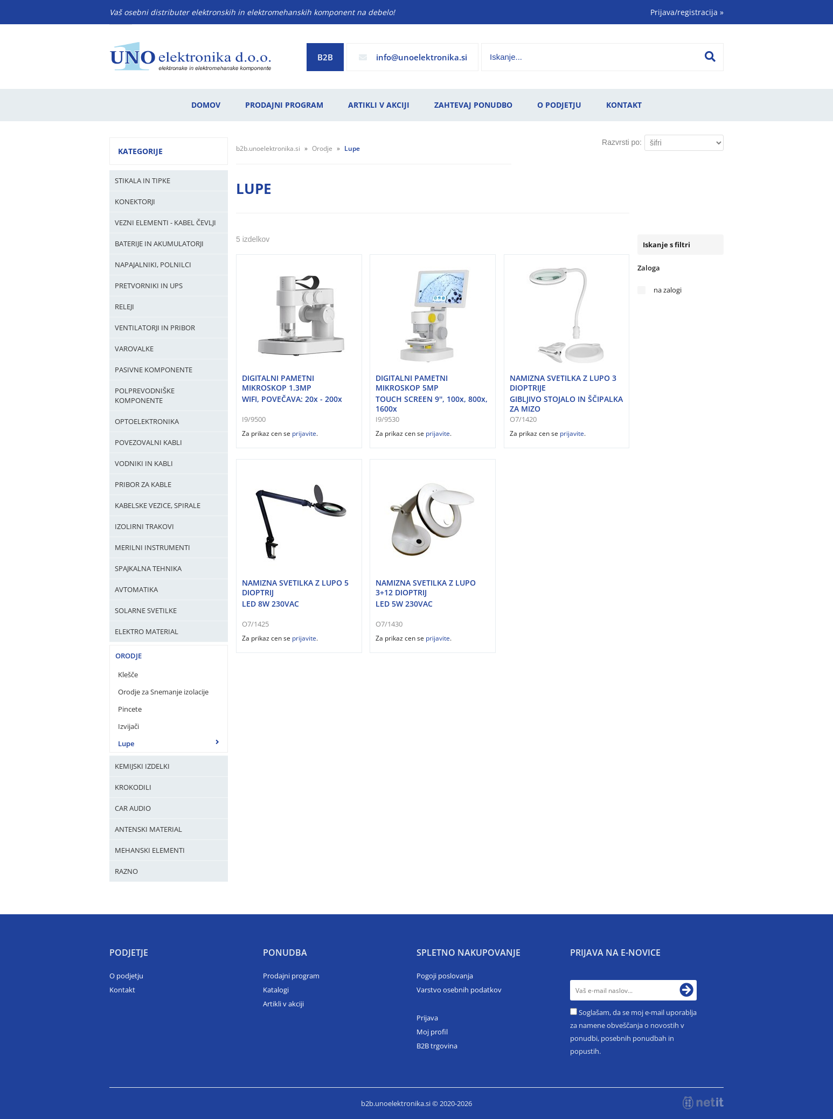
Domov (205, 105)
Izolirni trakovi (144, 526)
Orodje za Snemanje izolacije (163, 692)
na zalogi (668, 290)
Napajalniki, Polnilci (153, 264)
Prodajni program (284, 105)
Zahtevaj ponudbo (473, 105)
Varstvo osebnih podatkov (459, 990)
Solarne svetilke (146, 610)
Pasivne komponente (153, 369)
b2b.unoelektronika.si (268, 148)
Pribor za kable (143, 484)
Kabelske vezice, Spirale (157, 505)
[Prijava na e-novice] (686, 990)
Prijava (427, 1018)
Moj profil (432, 1032)
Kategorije (140, 151)
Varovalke (134, 348)
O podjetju (559, 105)
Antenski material (148, 829)
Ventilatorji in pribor (155, 327)
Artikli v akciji (378, 105)
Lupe (126, 743)
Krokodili (133, 787)
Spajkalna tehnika (148, 568)
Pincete (130, 709)
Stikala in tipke (142, 180)
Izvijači (128, 726)
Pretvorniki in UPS (149, 285)
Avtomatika (136, 589)
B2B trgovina (436, 1046)
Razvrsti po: (622, 142)
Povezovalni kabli (148, 442)
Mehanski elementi (150, 850)
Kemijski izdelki (142, 766)
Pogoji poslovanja (444, 976)
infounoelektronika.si (421, 57)
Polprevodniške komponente (145, 395)
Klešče (128, 674)
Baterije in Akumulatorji (159, 243)
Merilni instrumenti (152, 547)
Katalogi (276, 990)
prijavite (304, 433)
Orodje (128, 656)
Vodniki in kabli (144, 463)
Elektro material (146, 631)
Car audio (133, 808)
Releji (124, 306)
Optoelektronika (147, 421)
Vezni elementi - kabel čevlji (165, 222)
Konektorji (135, 201)
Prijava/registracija (687, 12)
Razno (126, 871)
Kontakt (624, 105)
